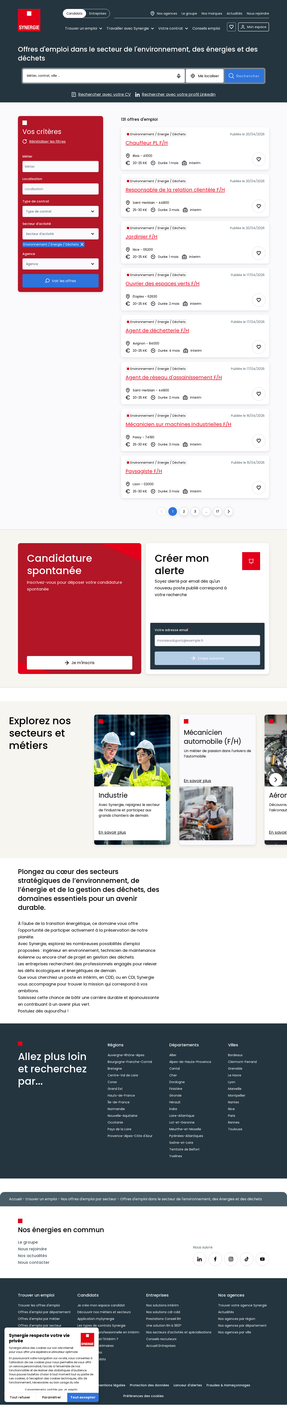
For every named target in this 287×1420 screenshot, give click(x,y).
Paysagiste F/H (144, 471)
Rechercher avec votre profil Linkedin (175, 95)
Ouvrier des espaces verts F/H (163, 283)
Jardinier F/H (141, 236)
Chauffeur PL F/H (147, 142)
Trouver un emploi (83, 28)
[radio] (74, 13)
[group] (86, 13)
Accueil (15, 1199)
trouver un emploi (41, 1199)
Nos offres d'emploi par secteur (88, 1199)
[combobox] (60, 166)
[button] (79, 608)
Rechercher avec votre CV (101, 95)
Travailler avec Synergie (130, 28)
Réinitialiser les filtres (44, 142)
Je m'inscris (80, 662)
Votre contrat (173, 28)
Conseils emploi (206, 28)
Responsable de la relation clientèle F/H (175, 189)
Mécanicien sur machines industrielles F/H (178, 424)
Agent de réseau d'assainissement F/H (174, 377)
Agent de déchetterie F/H (157, 330)
